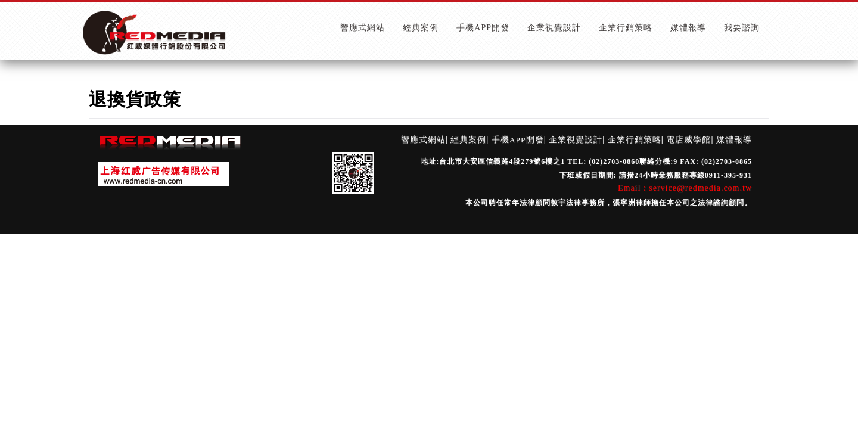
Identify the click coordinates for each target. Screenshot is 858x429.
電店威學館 (688, 139)
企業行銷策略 (634, 139)
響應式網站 (423, 139)
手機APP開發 (518, 139)
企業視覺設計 (575, 139)
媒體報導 (734, 139)
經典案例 (468, 139)
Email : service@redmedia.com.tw (685, 188)
